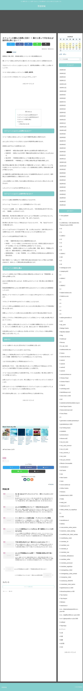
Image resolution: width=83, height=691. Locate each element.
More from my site (24, 124)
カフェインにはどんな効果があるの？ (28, 114)
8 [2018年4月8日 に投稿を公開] (79, 43)
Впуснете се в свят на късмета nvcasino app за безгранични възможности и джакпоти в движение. (21, 440)
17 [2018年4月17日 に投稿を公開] (63, 47)
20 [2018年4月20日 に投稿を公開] (73, 47)
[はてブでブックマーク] (28, 44)
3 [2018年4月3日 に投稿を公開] (63, 43)
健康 (4, 458)
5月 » (64, 54)
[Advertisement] (41, 21)
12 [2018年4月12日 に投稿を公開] (70, 45)
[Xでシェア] (11, 44)
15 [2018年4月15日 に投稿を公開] (79, 45)
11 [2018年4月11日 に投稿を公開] (67, 45)
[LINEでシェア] (37, 44)
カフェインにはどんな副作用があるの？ (29, 117)
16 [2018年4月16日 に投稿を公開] (60, 47)
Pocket (14, 52)
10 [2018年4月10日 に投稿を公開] (63, 45)
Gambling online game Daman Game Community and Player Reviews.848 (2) (44, 439)
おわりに (21, 121)
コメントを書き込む (28, 586)
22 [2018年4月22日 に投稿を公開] (79, 47)
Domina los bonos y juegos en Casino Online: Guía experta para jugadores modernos (13, 440)
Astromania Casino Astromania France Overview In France (36, 439)
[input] (70, 59)
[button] (46, 44)
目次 (26, 111)
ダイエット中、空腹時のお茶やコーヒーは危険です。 (6, 438)
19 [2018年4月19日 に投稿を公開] (70, 47)
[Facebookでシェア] (20, 44)
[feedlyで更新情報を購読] (28, 479)
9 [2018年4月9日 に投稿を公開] (60, 45)
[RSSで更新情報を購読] (31, 479)
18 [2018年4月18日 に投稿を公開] (67, 47)
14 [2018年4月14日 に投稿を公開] (76, 45)
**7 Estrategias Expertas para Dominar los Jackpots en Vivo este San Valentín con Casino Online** (29, 440)
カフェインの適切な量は (25, 119)
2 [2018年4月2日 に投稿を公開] (60, 43)
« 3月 (60, 54)
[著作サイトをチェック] (25, 479)
